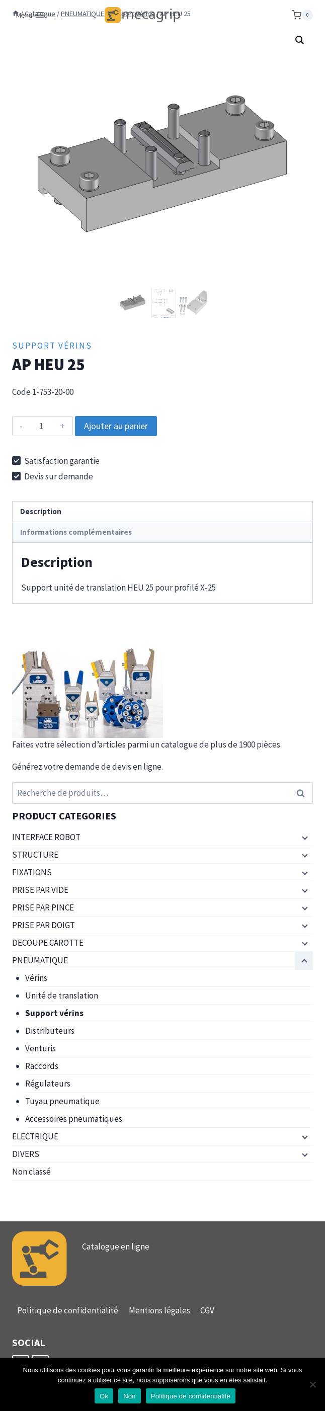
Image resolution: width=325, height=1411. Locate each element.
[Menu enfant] (304, 837)
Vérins (36, 977)
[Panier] (302, 15)
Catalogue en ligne (115, 1246)
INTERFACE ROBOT (46, 837)
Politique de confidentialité (67, 1310)
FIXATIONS (32, 872)
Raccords (41, 1065)
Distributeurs (49, 1030)
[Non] (312, 1384)
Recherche (303, 793)
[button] (300, 40)
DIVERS (25, 1153)
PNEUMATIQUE (40, 960)
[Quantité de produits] (41, 426)
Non (129, 1396)
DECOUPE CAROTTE (48, 942)
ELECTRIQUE (35, 1136)
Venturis (40, 1048)
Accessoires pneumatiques (73, 1118)
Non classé (31, 1171)
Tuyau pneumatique (62, 1101)
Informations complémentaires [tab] (76, 532)
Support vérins (52, 345)
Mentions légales (159, 1310)
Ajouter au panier (116, 426)
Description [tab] (40, 511)
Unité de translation (61, 995)
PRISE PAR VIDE (40, 889)
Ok (104, 1396)
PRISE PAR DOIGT (43, 925)
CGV (207, 1310)
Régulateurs (47, 1083)
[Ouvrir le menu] (30, 15)
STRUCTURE (35, 854)
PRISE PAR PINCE (43, 907)
